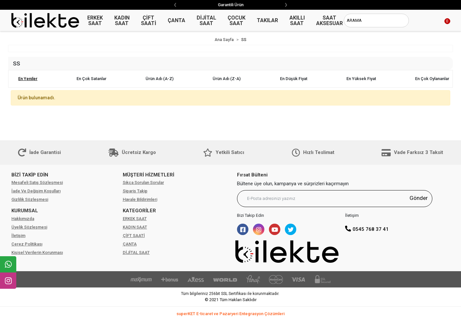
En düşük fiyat (293, 78)
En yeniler (27, 78)
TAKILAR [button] (267, 20)
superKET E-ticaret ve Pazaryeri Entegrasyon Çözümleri (230, 313)
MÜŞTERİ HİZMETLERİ (148, 175)
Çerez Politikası (26, 244)
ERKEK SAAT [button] (95, 20)
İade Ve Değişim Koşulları (36, 190)
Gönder (419, 198)
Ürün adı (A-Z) (160, 78)
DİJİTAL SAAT (136, 252)
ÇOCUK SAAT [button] (236, 20)
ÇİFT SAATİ (134, 235)
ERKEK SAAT (135, 218)
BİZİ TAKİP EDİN (29, 175)
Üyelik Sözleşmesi (29, 227)
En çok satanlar (91, 78)
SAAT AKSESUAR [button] (329, 20)
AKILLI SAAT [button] (297, 20)
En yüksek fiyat (361, 78)
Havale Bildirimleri (140, 199)
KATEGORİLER (139, 211)
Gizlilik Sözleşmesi (29, 199)
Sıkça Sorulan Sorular (143, 182)
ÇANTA (130, 244)
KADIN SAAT (135, 227)
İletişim (18, 235)
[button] (440, 20)
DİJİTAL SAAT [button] (206, 20)
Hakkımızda (22, 218)
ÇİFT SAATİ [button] (148, 20)
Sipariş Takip (135, 190)
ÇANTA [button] (176, 20)
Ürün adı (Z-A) (227, 78)
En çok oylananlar (432, 78)
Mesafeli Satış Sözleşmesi (37, 182)
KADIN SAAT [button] (122, 20)
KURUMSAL (24, 211)
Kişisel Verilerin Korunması (37, 252)
